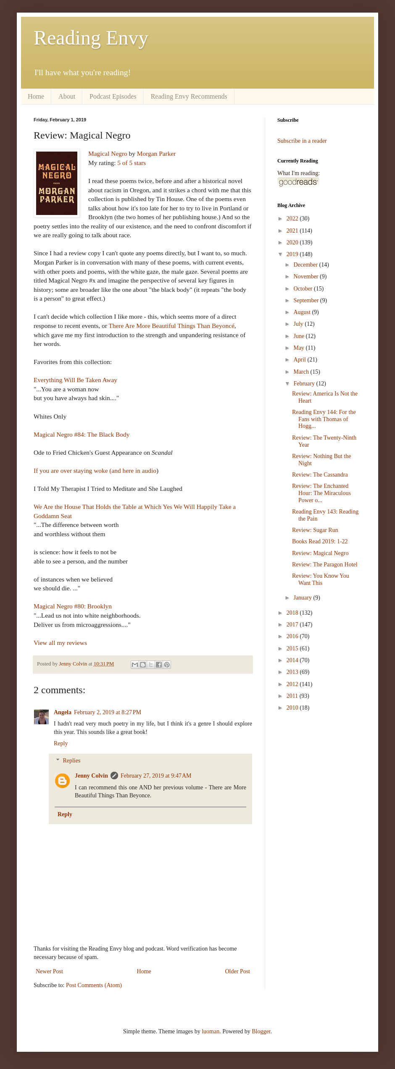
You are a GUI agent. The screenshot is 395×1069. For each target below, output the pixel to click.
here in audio (139, 470)
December (306, 265)
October (303, 289)
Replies (71, 760)
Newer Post (49, 971)
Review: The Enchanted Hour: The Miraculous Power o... (321, 493)
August (302, 312)
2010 (293, 708)
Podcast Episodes (113, 96)
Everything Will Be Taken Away (75, 379)
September (306, 300)
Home (36, 96)
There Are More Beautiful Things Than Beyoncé (171, 325)
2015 (293, 648)
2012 (293, 684)
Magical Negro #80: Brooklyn (73, 606)
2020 (293, 242)
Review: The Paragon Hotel (325, 564)
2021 (293, 231)
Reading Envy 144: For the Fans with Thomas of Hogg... (324, 419)
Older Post (237, 971)
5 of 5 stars (131, 162)
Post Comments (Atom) (94, 985)
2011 (293, 696)
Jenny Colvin (91, 776)
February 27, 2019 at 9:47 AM (156, 776)
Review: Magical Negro (320, 553)
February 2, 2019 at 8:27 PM (107, 712)
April (300, 359)
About (66, 96)
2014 (293, 660)
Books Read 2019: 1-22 (320, 541)
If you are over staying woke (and (78, 470)
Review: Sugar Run (315, 530)
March (301, 372)
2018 (293, 613)
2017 (293, 624)
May (299, 348)
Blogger (261, 1031)
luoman (210, 1031)
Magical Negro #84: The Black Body (81, 434)
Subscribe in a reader (302, 141)
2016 (293, 636)
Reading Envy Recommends (189, 96)
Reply (61, 743)
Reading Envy (91, 37)
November (306, 276)
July (299, 324)
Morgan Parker (156, 153)
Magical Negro (107, 153)
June (299, 336)
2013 (293, 672)
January (303, 598)
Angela (62, 712)
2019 (293, 254)
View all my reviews (60, 642)
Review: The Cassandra (320, 475)
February (304, 383)
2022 (293, 218)
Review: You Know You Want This (320, 579)
